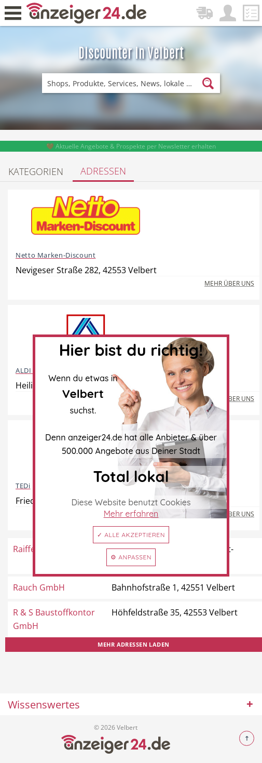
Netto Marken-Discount (55, 255)
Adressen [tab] (103, 171)
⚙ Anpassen (131, 557)
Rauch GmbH (39, 587)
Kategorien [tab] (35, 171)
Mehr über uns (229, 283)
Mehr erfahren (131, 513)
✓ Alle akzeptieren (131, 535)
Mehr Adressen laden (133, 644)
